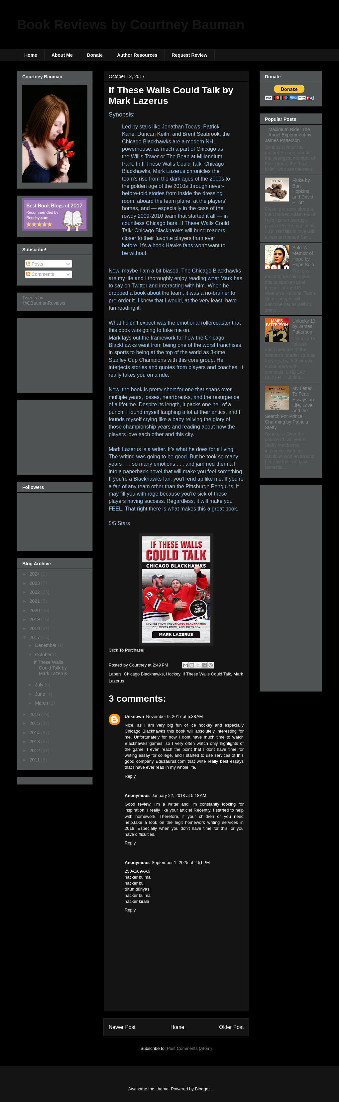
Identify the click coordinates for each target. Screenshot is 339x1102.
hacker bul (135, 883)
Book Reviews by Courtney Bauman (131, 24)
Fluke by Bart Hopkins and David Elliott (302, 191)
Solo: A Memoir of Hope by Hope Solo (303, 256)
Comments (40, 274)
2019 (35, 619)
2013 (35, 741)
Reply (130, 776)
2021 (35, 601)
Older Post (231, 1027)
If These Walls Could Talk (206, 673)
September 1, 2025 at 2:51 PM (181, 862)
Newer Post (122, 1027)
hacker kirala (137, 901)
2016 (35, 714)
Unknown (134, 716)
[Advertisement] (55, 353)
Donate (95, 55)
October (44, 654)
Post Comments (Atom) (189, 1048)
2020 (35, 610)
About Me (62, 55)
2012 (35, 750)
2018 (35, 628)
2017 (35, 637)
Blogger (202, 1088)
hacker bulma (138, 877)
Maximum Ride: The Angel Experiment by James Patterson (288, 135)
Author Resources (137, 55)
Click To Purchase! (126, 650)
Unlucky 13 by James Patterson (303, 326)
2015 (35, 723)
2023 (35, 583)
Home (30, 55)
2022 (35, 592)
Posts (34, 264)
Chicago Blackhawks (144, 673)
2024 (35, 574)
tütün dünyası (138, 889)
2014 (35, 732)
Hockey (173, 673)
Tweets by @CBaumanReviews (43, 300)
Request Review (189, 55)
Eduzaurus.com (170, 761)
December (46, 645)
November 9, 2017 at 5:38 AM (174, 716)
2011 (35, 759)
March (42, 703)
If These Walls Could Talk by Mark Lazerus (50, 668)
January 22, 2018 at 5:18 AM (179, 795)
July (40, 684)
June (40, 694)
